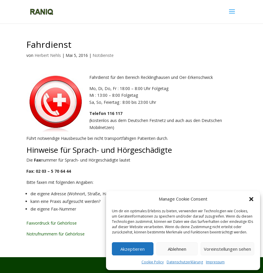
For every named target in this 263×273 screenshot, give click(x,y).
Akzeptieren (132, 249)
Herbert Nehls (48, 55)
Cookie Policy (152, 262)
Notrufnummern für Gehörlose (55, 234)
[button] (251, 199)
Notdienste (103, 55)
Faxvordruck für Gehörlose (51, 223)
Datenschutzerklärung (185, 262)
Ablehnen (177, 249)
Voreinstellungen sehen (227, 249)
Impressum (215, 262)
